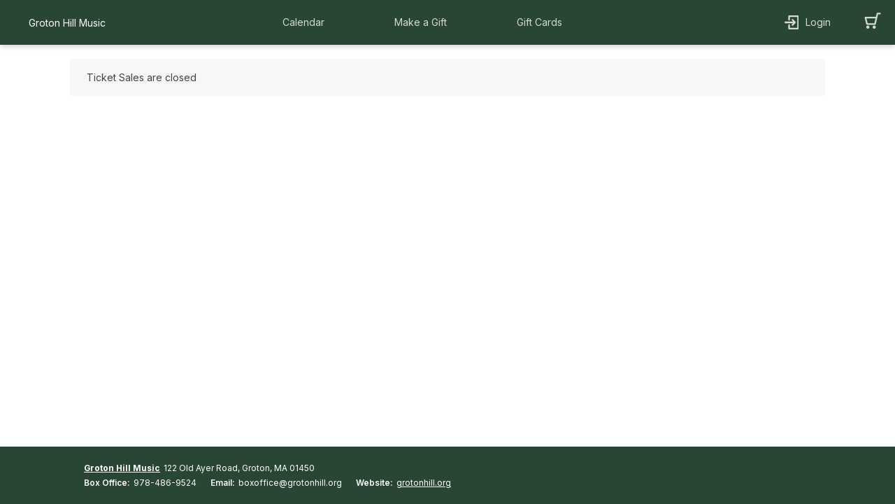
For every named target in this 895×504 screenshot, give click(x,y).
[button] (306, 22)
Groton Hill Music (122, 468)
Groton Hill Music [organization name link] (67, 23)
